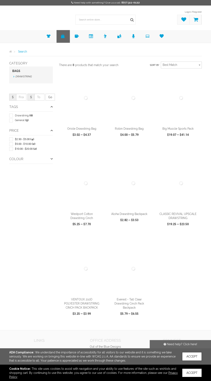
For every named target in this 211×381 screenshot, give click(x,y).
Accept (191, 356)
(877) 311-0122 (130, 2)
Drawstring (23, 76)
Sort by (154, 65)
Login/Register (193, 11)
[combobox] (181, 65)
